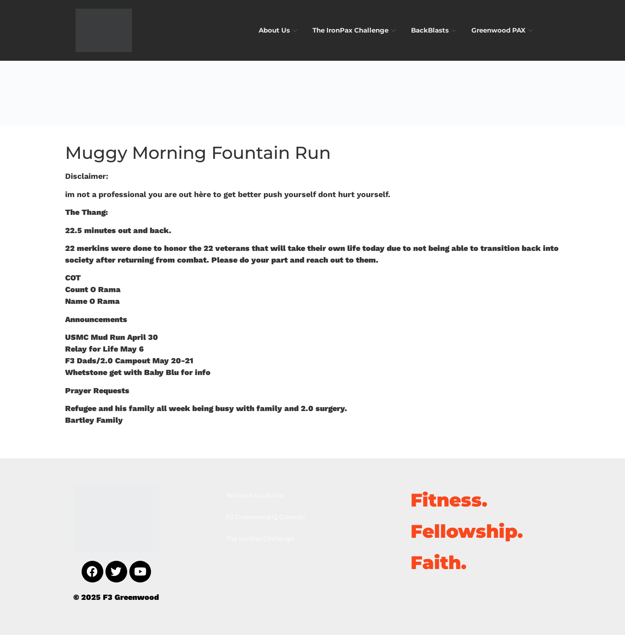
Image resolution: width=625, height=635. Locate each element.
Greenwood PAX (503, 30)
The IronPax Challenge (355, 30)
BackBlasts (434, 30)
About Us (279, 30)
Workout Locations (255, 495)
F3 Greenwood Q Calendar (266, 517)
